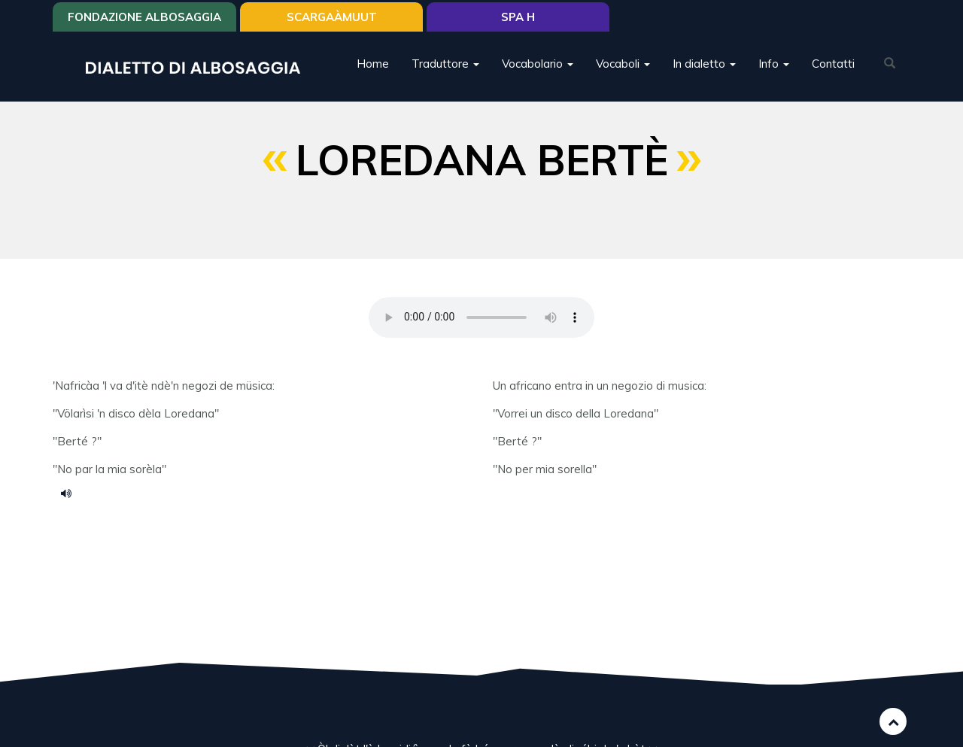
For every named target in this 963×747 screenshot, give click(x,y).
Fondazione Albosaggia (144, 17)
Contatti (833, 63)
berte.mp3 (71, 492)
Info (773, 63)
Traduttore (445, 63)
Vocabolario (537, 63)
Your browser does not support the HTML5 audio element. (481, 317)
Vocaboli (623, 63)
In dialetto (704, 63)
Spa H (518, 17)
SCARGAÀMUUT (332, 17)
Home (373, 63)
